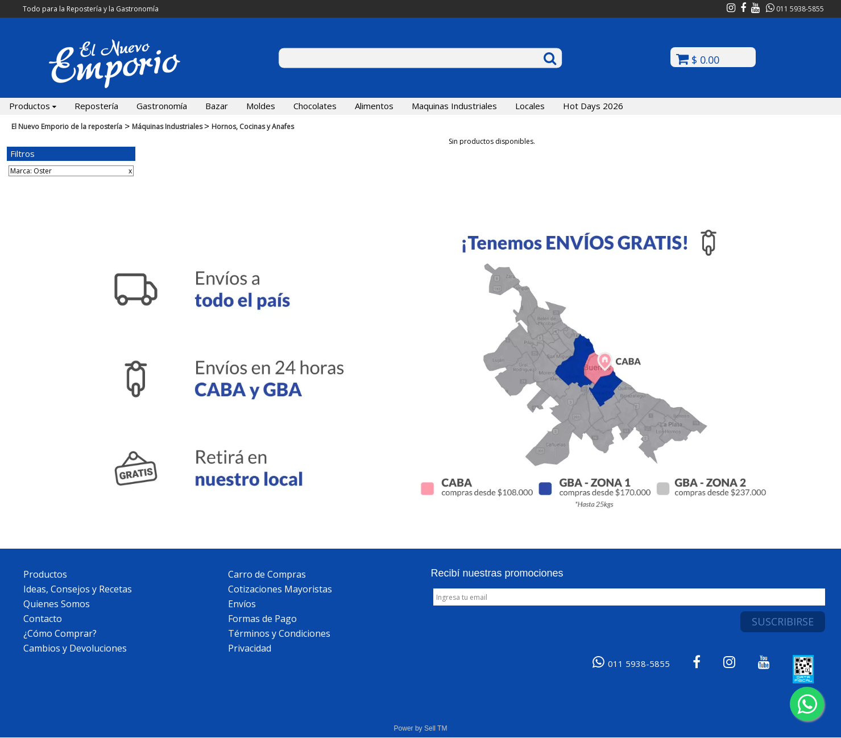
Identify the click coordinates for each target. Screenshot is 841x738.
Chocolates (315, 105)
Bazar (216, 105)
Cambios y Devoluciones (75, 648)
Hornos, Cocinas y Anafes (253, 126)
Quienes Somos (56, 604)
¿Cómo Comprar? (60, 633)
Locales (530, 105)
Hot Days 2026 (593, 105)
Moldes (260, 105)
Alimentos (374, 105)
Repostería (96, 105)
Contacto (42, 618)
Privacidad (249, 648)
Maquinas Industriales (454, 105)
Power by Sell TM (421, 728)
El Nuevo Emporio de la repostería (66, 126)
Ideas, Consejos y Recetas (77, 589)
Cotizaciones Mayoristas (280, 589)
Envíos (242, 604)
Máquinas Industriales (168, 126)
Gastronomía (161, 105)
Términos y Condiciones (279, 633)
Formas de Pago (262, 618)
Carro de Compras (267, 574)
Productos (32, 105)
